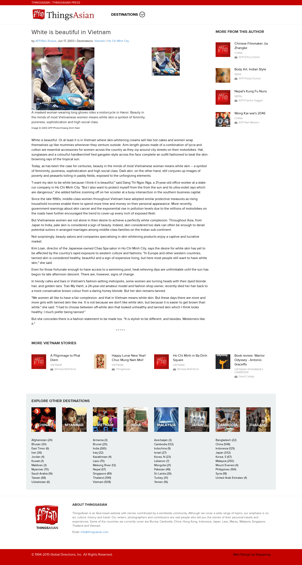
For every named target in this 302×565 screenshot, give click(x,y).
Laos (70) (98, 461)
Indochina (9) (162, 448)
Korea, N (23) (162, 457)
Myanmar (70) (40, 469)
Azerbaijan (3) (163, 440)
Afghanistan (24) (41, 440)
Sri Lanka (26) (162, 473)
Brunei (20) (100, 444)
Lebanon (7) (161, 461)
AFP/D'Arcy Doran (249, 57)
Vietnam (99, 41)
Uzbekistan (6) (40, 482)
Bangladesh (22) (226, 440)
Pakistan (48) (162, 469)
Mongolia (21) (162, 465)
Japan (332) (223, 452)
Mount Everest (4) (227, 465)
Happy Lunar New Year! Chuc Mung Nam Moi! (129, 357)
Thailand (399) (102, 478)
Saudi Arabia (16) (41, 473)
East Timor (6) (40, 448)
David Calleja (246, 376)
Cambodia (241, 372)
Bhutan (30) (38, 444)
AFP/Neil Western (249, 122)
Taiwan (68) (38, 478)
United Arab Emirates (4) (231, 478)
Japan (197, 425)
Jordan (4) (37, 457)
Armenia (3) (100, 440)
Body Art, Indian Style (250, 69)
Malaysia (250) (225, 461)
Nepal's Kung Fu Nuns (250, 91)
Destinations (124, 14)
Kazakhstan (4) (102, 457)
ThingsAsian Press (66, 2)
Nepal (238, 96)
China (238, 53)
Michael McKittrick (65, 369)
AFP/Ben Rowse (45, 41)
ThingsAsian (40, 2)
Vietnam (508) (102, 482)
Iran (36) (36, 452)
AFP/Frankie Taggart (251, 100)
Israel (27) (160, 452)
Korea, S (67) (224, 457)
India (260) (99, 448)
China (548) (223, 444)
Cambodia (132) (163, 444)
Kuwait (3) (37, 461)
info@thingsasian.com (94, 532)
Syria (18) (221, 473)
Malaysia (166, 425)
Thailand (258, 425)
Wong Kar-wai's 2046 (249, 113)
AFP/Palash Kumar (250, 78)
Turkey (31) (161, 478)
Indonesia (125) (225, 448)
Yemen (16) (161, 482)
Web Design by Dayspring (252, 554)
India (237, 74)
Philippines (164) (226, 469)
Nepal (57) (99, 469)
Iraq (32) (98, 452)
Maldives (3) (39, 465)
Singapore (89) (102, 473)
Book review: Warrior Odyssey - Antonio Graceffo (249, 359)
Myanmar (255, 369)
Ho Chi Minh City (118, 41)
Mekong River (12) (104, 465)
